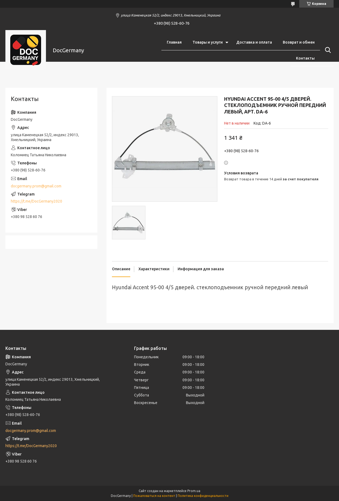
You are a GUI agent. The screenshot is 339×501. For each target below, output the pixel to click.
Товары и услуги (207, 42)
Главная (174, 42)
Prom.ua (193, 491)
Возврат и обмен (299, 42)
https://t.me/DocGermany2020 (36, 201)
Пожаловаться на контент (154, 495)
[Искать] (327, 50)
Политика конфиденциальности (203, 495)
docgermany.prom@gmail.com (36, 186)
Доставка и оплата (254, 42)
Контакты (305, 58)
